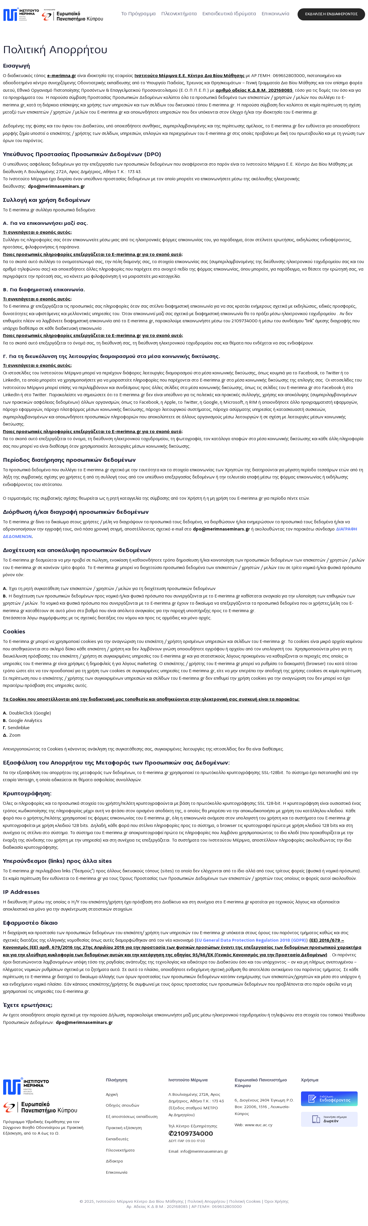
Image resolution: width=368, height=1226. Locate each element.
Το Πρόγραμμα (138, 14)
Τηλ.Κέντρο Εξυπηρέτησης (192, 1126)
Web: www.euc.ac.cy (253, 1125)
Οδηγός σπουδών (122, 1106)
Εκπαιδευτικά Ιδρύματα (229, 14)
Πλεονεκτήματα (179, 14)
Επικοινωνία (276, 14)
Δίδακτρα (114, 1161)
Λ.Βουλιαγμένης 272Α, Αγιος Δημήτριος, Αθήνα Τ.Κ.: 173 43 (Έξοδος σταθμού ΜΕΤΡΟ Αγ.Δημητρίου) (196, 1104)
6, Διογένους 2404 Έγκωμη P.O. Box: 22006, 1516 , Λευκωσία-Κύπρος (264, 1107)
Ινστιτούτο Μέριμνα (114, 1202)
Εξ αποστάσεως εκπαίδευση (132, 1117)
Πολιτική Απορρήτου (206, 1202)
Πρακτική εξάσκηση (124, 1128)
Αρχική (112, 1094)
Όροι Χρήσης (276, 1202)
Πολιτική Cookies (245, 1202)
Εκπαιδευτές (117, 1139)
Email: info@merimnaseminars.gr (198, 1152)
